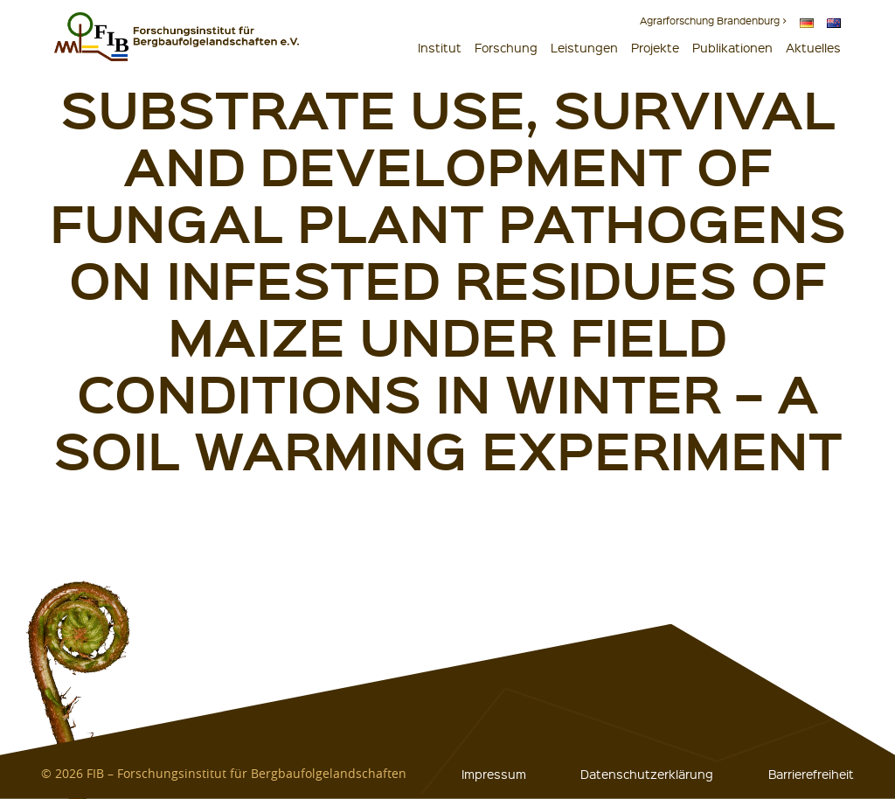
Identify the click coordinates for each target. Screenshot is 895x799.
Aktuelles (813, 47)
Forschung (506, 47)
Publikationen (732, 47)
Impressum (493, 774)
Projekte (655, 47)
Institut (439, 47)
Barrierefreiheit (811, 774)
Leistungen (584, 47)
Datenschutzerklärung (646, 774)
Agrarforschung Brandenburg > (713, 20)
